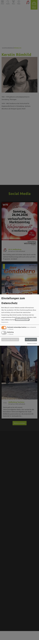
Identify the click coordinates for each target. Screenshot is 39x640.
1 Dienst (10, 329)
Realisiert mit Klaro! (32, 343)
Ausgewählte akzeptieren (10, 339)
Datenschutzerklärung (22, 320)
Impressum (4, 322)
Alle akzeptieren (31, 339)
